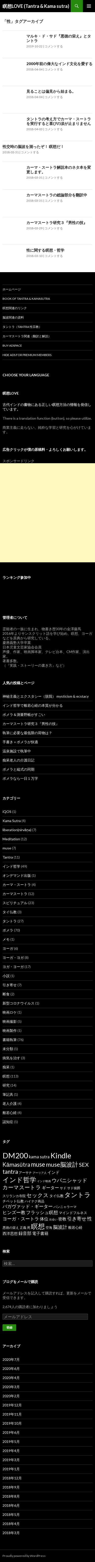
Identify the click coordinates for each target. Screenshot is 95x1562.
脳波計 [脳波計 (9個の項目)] (60, 1227)
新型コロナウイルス (18, 1003)
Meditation (11, 839)
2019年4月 (11, 1450)
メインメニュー (89, 6)
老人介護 (10, 1103)
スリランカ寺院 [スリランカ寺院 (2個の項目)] (14, 1196)
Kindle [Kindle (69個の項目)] (60, 1155)
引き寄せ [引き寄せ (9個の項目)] (76, 1218)
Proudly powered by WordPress (24, 1556)
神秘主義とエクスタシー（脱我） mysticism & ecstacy (46, 696)
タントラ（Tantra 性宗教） (22, 327)
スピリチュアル (15, 903)
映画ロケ (10, 1012)
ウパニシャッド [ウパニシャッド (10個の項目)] (69, 1180)
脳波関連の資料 (13, 317)
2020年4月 (11, 1377)
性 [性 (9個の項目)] (89, 1218)
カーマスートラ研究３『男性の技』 (56, 222)
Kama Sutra (12, 821)
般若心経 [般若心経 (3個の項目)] (75, 1227)
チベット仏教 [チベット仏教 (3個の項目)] (13, 1201)
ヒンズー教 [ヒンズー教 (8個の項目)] (14, 1212)
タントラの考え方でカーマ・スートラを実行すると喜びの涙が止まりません (58, 121)
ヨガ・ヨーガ (13, 966)
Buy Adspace (12, 345)
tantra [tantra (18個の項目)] (10, 1171)
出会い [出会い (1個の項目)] (53, 1219)
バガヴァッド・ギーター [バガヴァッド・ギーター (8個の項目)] (28, 1206)
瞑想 (6, 1076)
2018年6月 (11, 1505)
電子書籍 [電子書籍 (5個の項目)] (40, 1233)
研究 (6, 1085)
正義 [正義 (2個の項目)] (23, 1227)
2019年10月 (12, 1423)
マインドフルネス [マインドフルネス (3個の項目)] (73, 1213)
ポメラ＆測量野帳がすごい (24, 714)
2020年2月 (11, 1396)
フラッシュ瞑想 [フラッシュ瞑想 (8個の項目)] (42, 1212)
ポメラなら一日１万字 (20, 778)
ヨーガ (8, 948)
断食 (6, 994)
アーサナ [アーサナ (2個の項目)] (25, 1172)
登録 (9, 1327)
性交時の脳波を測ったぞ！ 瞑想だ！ (33, 146)
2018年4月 (11, 1523)
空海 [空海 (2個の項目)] (49, 1227)
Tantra (8, 857)
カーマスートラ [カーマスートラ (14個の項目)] (22, 1187)
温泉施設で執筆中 (17, 751)
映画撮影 (10, 1021)
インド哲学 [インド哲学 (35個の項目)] (19, 1179)
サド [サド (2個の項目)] (63, 1188)
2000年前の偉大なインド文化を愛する (59, 63)
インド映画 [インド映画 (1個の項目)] (44, 1181)
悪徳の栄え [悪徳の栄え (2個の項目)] (11, 1227)
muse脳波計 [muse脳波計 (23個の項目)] (62, 1164)
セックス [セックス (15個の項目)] (37, 1195)
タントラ (10, 921)
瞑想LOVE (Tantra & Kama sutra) (36, 6)
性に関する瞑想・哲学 (45, 250)
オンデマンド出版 (17, 875)
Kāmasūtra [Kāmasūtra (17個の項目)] (16, 1164)
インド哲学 (11, 866)
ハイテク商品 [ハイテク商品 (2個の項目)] (34, 1201)
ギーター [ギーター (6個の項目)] (50, 1187)
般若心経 (10, 1112)
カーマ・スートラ (17, 884)
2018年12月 (12, 1478)
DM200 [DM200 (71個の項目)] (15, 1155)
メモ (6, 939)
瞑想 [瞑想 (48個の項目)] (38, 1226)
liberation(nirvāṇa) (17, 830)
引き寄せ (10, 985)
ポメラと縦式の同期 (18, 769)
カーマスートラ (15, 893)
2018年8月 (11, 1496)
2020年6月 (11, 1368)
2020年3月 (11, 1387)
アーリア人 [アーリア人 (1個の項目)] (40, 1172)
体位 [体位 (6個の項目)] (44, 1218)
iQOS (7, 811)
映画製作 (10, 1030)
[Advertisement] (47, 512)
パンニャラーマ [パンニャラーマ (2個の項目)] (65, 1207)
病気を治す (11, 1058)
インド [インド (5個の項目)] (53, 1172)
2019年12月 (12, 1405)
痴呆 (6, 1067)
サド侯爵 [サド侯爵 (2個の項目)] (73, 1188)
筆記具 (8, 1094)
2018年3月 (11, 1533)
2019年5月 (11, 1441)
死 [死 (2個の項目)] (28, 1227)
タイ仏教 (10, 912)
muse (7, 848)
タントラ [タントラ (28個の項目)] (77, 1194)
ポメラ (8, 930)
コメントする (54, 46)
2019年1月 (11, 1469)
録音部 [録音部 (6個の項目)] (24, 1233)
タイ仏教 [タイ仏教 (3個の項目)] (56, 1196)
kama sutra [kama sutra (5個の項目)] (39, 1156)
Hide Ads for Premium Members (27, 355)
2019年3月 (11, 1460)
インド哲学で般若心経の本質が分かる (33, 705)
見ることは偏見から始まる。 (51, 91)
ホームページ (12, 289)
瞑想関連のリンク (15, 308)
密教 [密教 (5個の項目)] (62, 1218)
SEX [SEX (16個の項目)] (84, 1164)
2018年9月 (11, 1487)
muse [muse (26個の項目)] (38, 1164)
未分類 (8, 1049)
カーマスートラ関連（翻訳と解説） (27, 336)
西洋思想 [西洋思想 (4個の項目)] (10, 1233)
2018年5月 (11, 1514)
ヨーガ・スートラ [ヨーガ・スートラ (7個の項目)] (21, 1218)
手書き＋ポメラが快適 (20, 742)
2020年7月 (11, 1359)
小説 (6, 976)
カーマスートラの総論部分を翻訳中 (56, 195)
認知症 (8, 1122)
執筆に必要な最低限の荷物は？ (27, 733)
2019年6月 (11, 1432)
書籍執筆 (10, 1039)
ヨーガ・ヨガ (13, 957)
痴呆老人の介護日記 (18, 760)
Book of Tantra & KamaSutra (26, 299)
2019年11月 (12, 1414)
